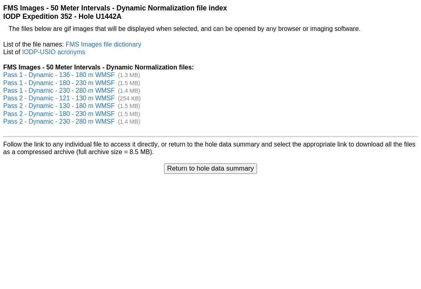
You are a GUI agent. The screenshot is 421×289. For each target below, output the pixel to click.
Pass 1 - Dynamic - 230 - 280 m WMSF (59, 90)
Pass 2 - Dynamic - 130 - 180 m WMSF (59, 105)
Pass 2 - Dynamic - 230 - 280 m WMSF (59, 121)
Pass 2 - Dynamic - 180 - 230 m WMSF (59, 113)
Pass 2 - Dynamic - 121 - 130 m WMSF (59, 98)
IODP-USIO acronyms (53, 52)
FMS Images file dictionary (104, 44)
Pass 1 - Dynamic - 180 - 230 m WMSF (59, 82)
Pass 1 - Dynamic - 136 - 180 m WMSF (59, 74)
